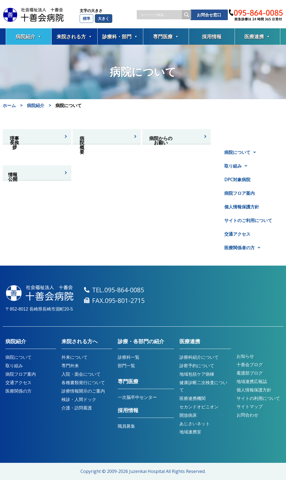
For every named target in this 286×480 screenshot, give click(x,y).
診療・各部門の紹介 (141, 341)
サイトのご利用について (248, 220)
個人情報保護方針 (241, 207)
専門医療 (166, 36)
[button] (250, 152)
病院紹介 (29, 36)
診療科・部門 (120, 36)
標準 (86, 18)
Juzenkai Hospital (147, 471)
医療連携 (257, 36)
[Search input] (161, 14)
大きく (103, 18)
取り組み (237, 166)
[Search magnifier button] (186, 14)
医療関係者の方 (243, 248)
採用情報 (212, 36)
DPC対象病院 (237, 180)
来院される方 (74, 36)
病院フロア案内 (239, 193)
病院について (241, 152)
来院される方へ (79, 341)
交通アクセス (237, 234)
